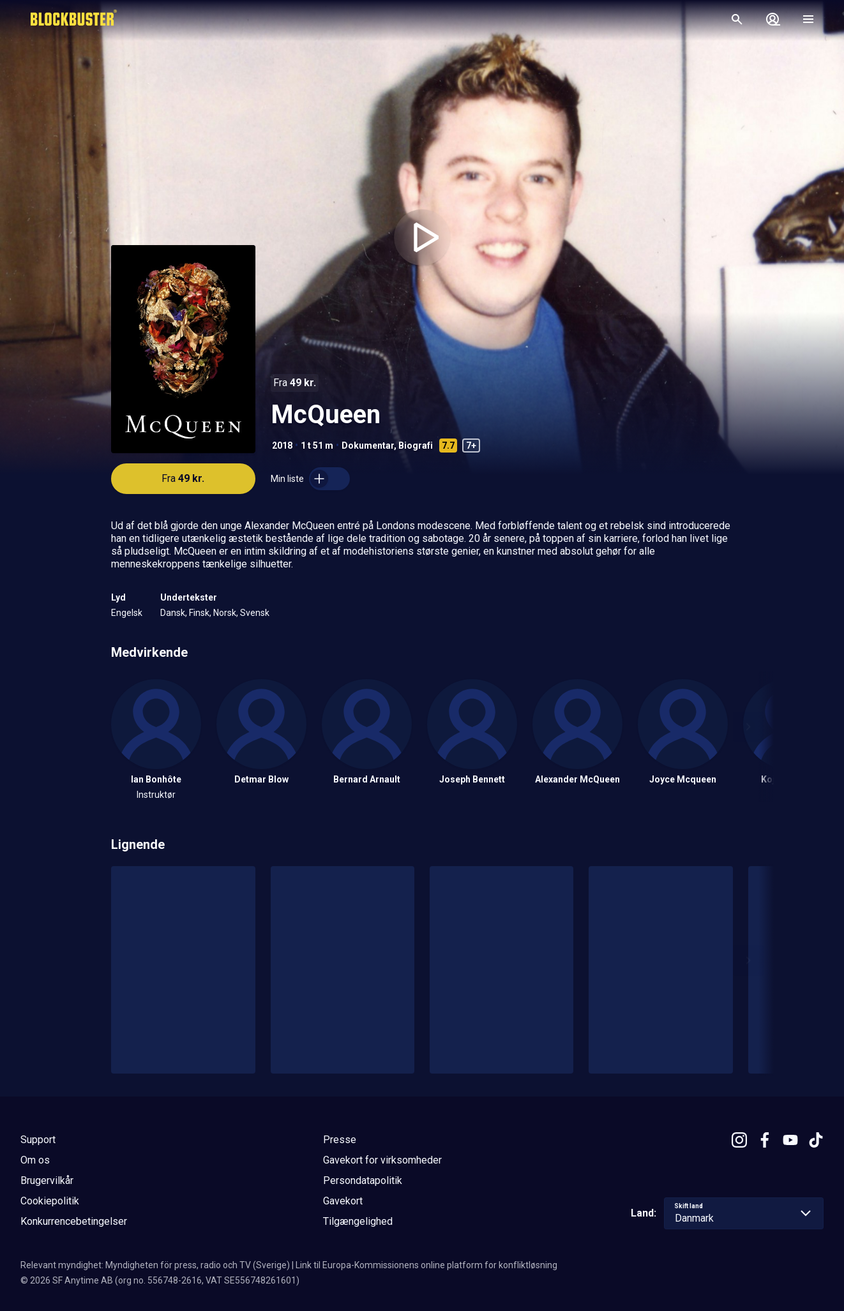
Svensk (254, 613)
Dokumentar (368, 445)
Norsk (224, 613)
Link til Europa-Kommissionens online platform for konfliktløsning (426, 1265)
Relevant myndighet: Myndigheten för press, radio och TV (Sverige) (155, 1265)
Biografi (415, 445)
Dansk (172, 613)
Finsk (199, 613)
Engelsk (126, 613)
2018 (282, 445)
